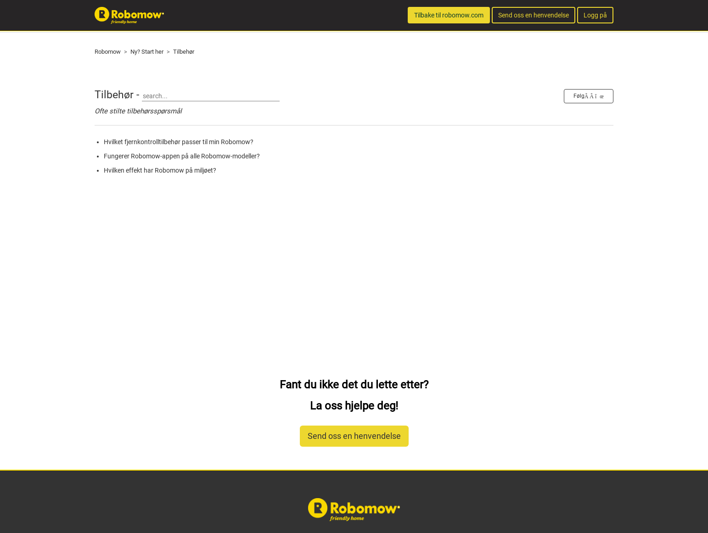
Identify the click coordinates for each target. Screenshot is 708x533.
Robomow (108, 51)
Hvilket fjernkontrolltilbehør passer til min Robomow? (178, 142)
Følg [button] (578, 96)
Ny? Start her (146, 51)
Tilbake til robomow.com (448, 15)
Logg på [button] (595, 15)
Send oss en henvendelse (533, 15)
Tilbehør (183, 51)
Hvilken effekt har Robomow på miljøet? (160, 170)
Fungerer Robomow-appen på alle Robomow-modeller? (182, 156)
